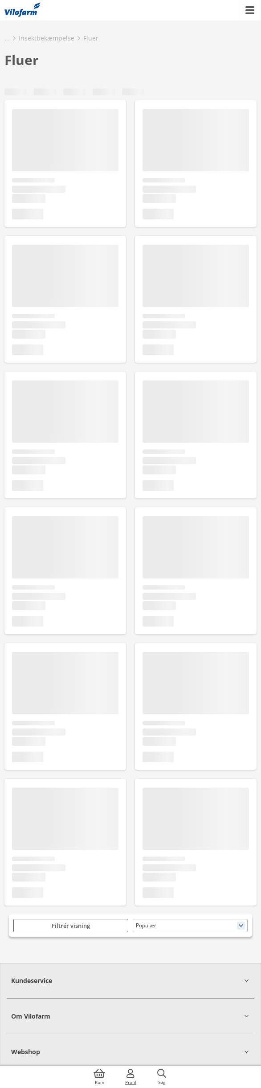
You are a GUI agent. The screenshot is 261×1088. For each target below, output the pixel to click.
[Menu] (250, 10)
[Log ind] (130, 1077)
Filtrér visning (71, 926)
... (7, 38)
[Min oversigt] (22, 10)
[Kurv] (99, 1077)
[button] (130, 980)
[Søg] (162, 1077)
